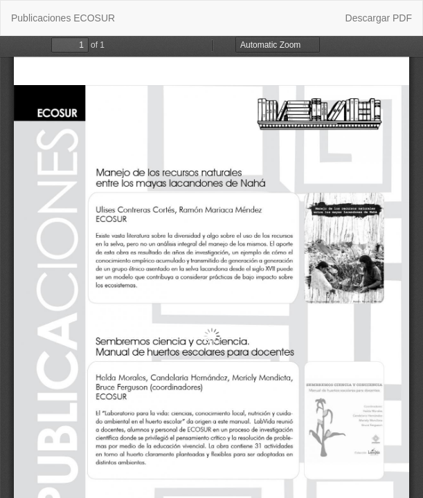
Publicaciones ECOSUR (63, 18)
